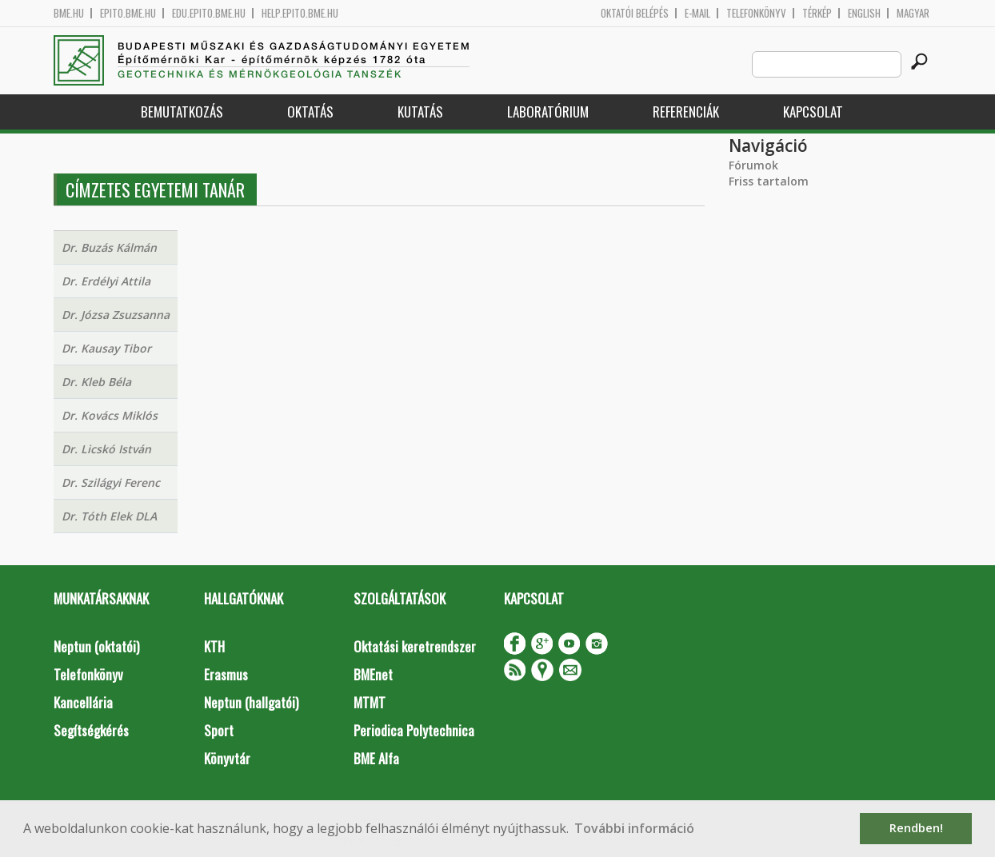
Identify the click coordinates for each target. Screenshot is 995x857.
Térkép (817, 13)
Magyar (913, 13)
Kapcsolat (813, 112)
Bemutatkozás (182, 112)
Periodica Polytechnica (414, 730)
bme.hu (69, 13)
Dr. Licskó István (106, 448)
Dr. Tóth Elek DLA (109, 516)
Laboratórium (548, 112)
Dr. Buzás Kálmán (109, 247)
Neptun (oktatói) (96, 646)
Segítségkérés (91, 730)
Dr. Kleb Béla (96, 381)
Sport (219, 730)
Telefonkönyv (756, 13)
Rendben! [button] (916, 827)
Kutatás (420, 112)
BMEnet (373, 674)
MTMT (370, 702)
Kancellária (83, 702)
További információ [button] (634, 828)
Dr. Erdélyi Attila (106, 281)
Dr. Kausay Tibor (106, 348)
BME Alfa (376, 758)
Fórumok (753, 165)
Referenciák (686, 112)
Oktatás (310, 112)
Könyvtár (227, 758)
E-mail (697, 13)
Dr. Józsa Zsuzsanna (116, 314)
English (864, 13)
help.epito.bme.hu (300, 13)
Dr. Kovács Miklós (110, 415)
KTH (214, 646)
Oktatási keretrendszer (415, 646)
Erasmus (226, 674)
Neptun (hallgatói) (251, 702)
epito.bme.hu (128, 13)
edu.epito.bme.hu (209, 13)
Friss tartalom (769, 181)
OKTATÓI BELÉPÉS (635, 13)
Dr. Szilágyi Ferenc (111, 482)
